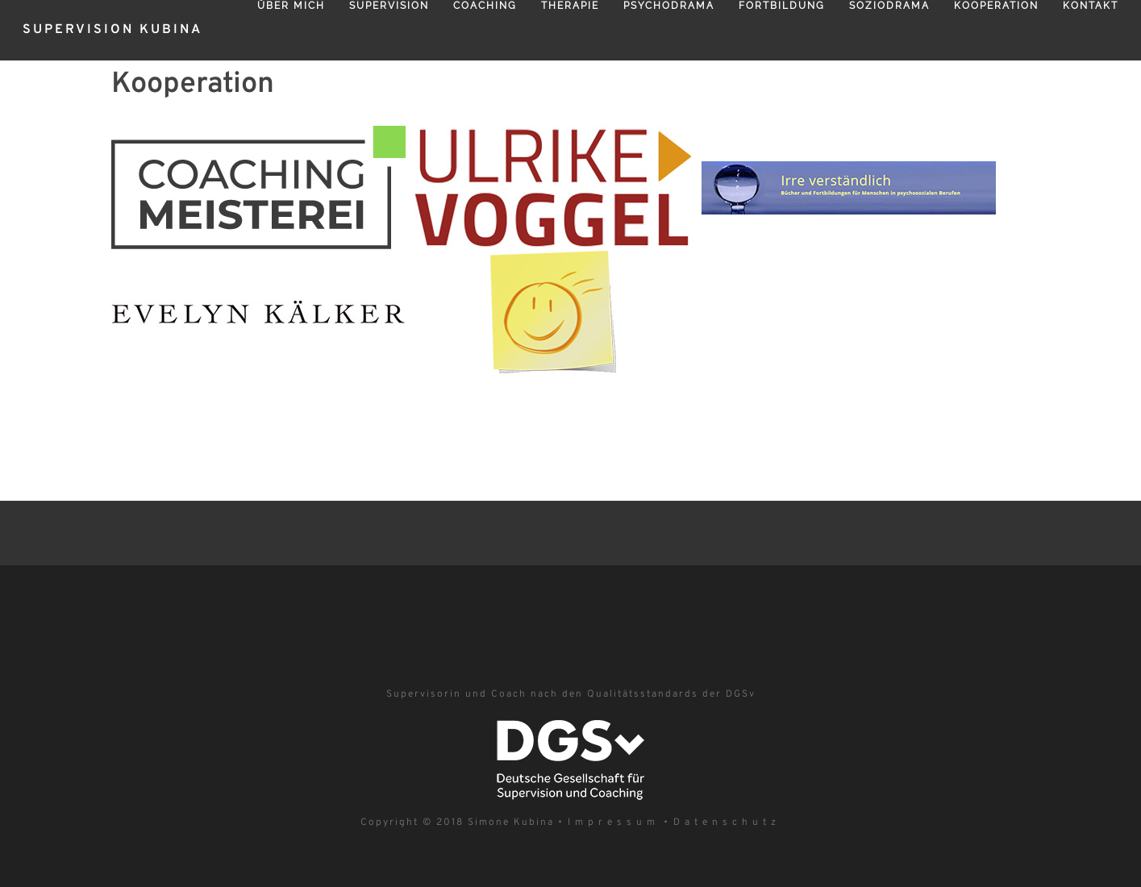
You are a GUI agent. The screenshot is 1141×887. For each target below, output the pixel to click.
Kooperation (996, 5)
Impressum (614, 822)
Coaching (485, 5)
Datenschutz (727, 822)
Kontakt (1090, 5)
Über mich (291, 5)
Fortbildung (782, 5)
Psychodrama (668, 5)
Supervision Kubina (112, 30)
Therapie (570, 5)
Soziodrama (889, 5)
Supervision (389, 5)
